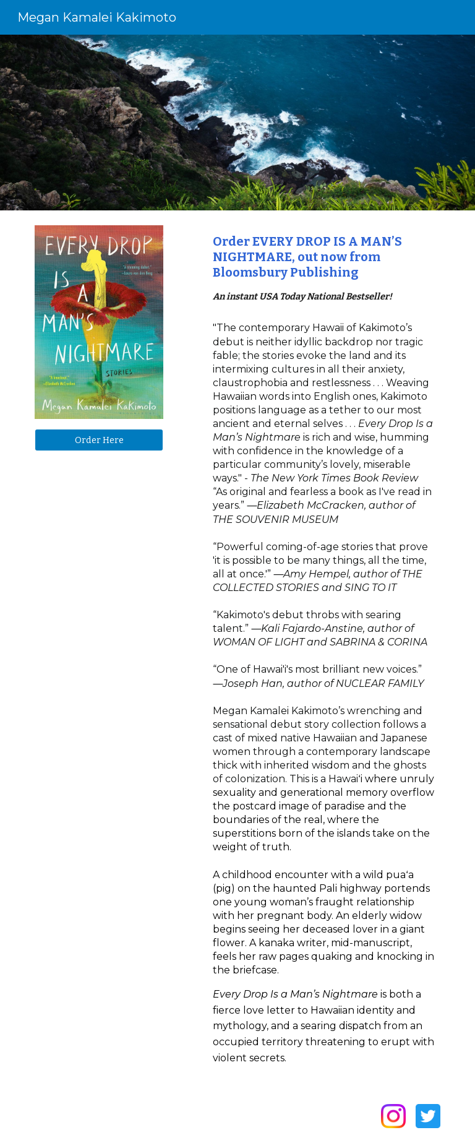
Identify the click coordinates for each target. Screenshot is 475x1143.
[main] (324, 269)
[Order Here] (98, 439)
